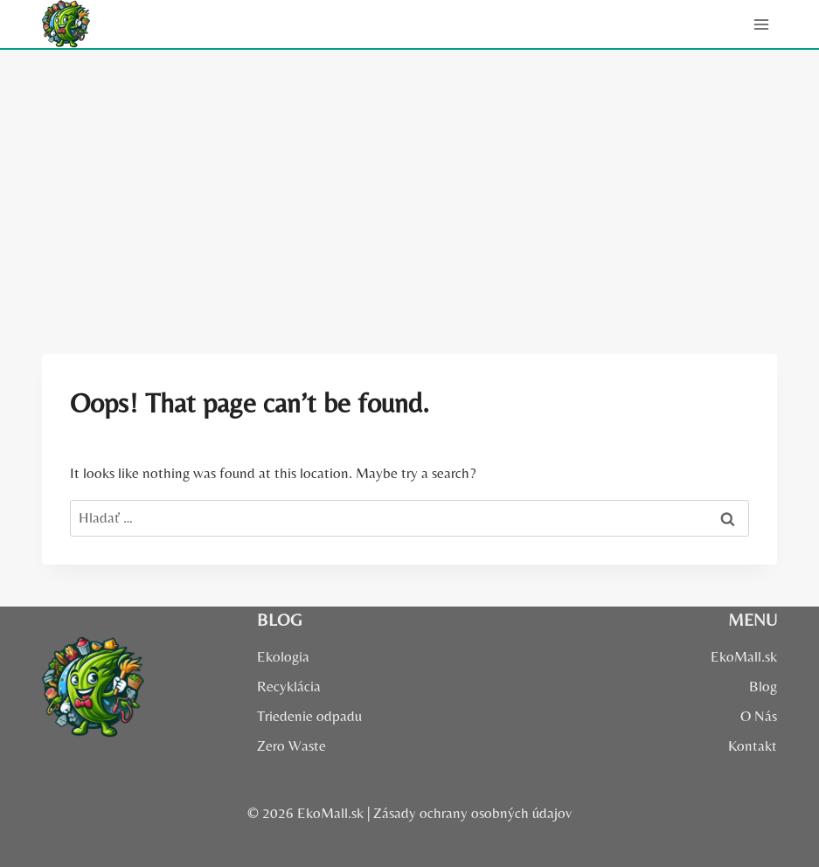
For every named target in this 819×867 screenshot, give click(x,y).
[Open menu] (761, 24)
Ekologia (283, 656)
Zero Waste (291, 745)
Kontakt (752, 745)
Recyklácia (289, 686)
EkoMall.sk (744, 656)
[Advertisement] (409, 181)
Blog (763, 686)
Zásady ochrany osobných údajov (472, 813)
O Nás (758, 716)
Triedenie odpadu (309, 716)
